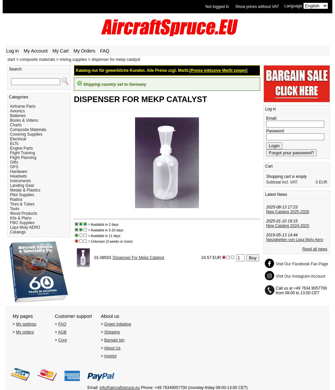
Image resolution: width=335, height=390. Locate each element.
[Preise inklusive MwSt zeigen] (219, 70)
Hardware (18, 171)
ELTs (14, 143)
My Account (36, 51)
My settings (26, 324)
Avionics (17, 111)
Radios (16, 199)
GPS (14, 167)
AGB (62, 332)
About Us (112, 348)
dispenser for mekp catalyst (115, 59)
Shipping (112, 332)
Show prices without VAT (257, 6)
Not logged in (217, 6)
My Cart (61, 51)
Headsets (18, 176)
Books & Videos (24, 120)
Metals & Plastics (25, 190)
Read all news (314, 249)
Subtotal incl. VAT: (282, 182)
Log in (12, 51)
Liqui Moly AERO (25, 227)
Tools (14, 208)
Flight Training (22, 153)
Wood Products (23, 213)
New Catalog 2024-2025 (287, 225)
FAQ (104, 51)
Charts (16, 125)
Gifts (14, 162)
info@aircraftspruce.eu (119, 387)
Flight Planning (23, 157)
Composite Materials (28, 129)
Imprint (110, 356)
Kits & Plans (21, 218)
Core (62, 340)
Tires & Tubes (22, 204)
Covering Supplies (26, 134)
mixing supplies (73, 59)
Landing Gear (22, 185)
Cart (269, 166)
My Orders (84, 51)
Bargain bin (114, 340)
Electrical (18, 139)
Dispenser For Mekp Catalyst (138, 257)
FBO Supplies (22, 222)
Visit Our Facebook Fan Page (302, 264)
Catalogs (18, 232)
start (11, 59)
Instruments (20, 181)
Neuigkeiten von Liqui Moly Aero (294, 239)
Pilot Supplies (22, 195)
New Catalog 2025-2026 (287, 211)
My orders (25, 332)
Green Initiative (117, 324)
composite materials (37, 59)
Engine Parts (21, 148)
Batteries (18, 115)
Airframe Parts (23, 106)
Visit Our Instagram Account (300, 276)
